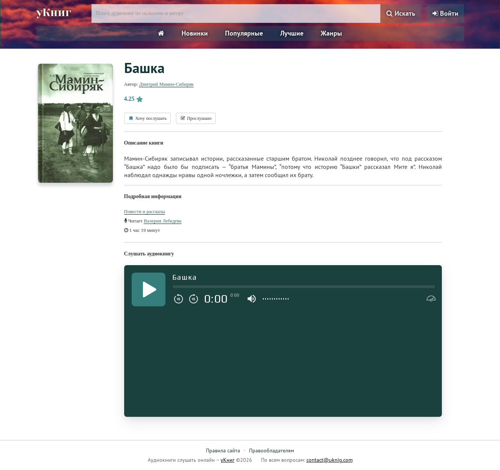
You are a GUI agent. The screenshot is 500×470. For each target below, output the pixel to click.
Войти (445, 13)
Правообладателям (271, 450)
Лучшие (291, 33)
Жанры (331, 33)
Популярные (244, 33)
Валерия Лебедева (162, 221)
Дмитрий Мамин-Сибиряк (166, 84)
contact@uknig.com (329, 460)
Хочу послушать (147, 118)
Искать (400, 13)
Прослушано (196, 118)
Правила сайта (223, 450)
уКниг (54, 12)
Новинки (195, 33)
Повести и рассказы (144, 211)
